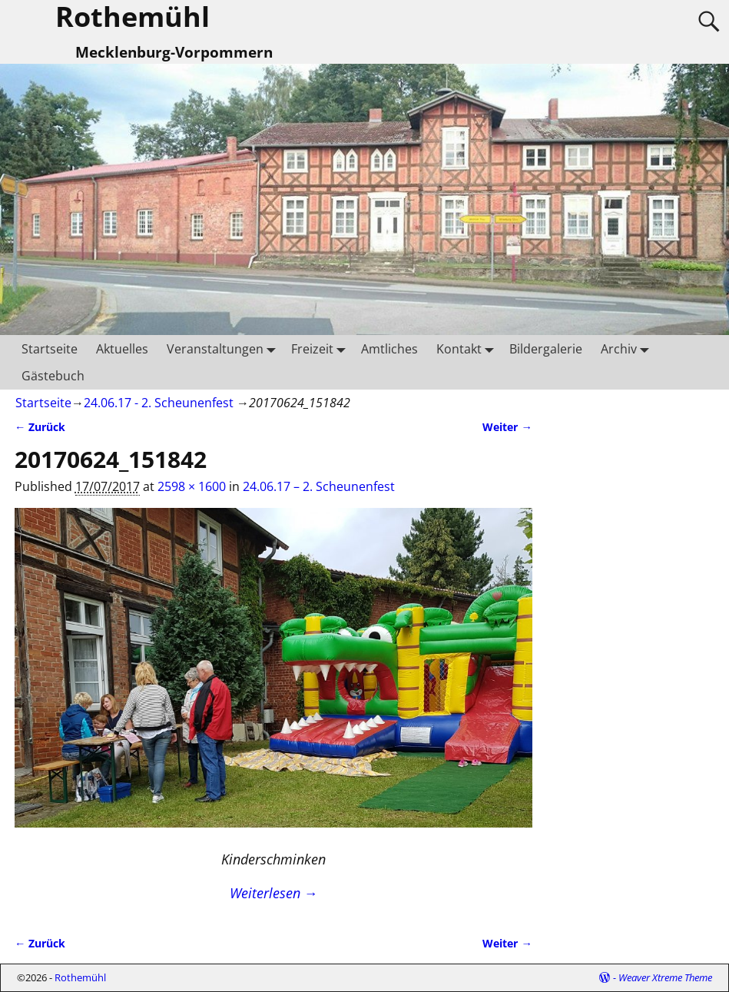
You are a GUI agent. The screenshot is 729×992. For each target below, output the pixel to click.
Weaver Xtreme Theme (665, 977)
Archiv (628, 348)
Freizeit (321, 348)
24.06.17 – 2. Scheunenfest (319, 486)
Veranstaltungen (224, 348)
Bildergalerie (545, 348)
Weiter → (507, 427)
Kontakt (468, 348)
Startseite (50, 348)
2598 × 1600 (191, 486)
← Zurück (40, 427)
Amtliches (389, 348)
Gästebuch (53, 375)
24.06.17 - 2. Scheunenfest (159, 402)
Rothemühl (80, 977)
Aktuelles (122, 348)
